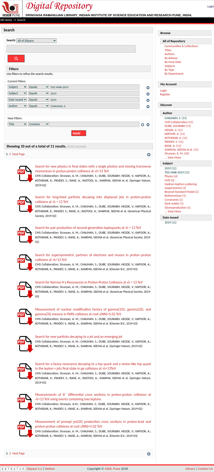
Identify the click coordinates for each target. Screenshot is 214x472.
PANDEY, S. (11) (174, 142)
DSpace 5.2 (35, 469)
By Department (174, 74)
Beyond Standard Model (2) (181, 192)
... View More (173, 157)
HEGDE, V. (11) (173, 130)
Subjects (170, 66)
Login (210, 6)
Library (190, 469)
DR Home (6, 20)
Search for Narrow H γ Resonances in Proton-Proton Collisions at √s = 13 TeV (89, 282)
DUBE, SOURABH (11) (178, 126)
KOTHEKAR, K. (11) (176, 138)
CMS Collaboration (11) (179, 122)
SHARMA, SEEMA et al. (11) (181, 150)
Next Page (18, 154)
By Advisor (171, 58)
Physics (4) (171, 176)
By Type (169, 70)
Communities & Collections (181, 46)
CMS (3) (169, 180)
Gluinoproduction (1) (177, 208)
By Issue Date (173, 62)
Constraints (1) (174, 200)
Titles (168, 50)
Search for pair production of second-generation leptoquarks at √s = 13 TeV (88, 228)
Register (165, 94)
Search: (11, 40)
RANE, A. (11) (173, 146)
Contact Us (205, 469)
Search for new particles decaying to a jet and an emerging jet (78, 336)
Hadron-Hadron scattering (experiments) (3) (181, 186)
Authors (169, 54)
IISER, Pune (112, 469)
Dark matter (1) (174, 203)
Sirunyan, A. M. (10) (177, 153)
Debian (50, 469)
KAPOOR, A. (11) (175, 134)
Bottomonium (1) (175, 196)
